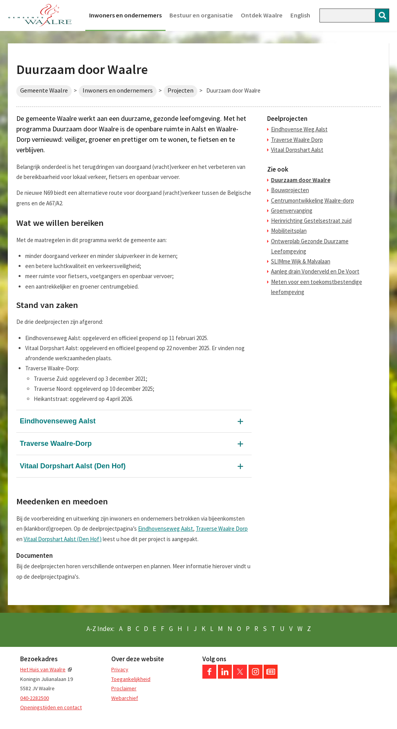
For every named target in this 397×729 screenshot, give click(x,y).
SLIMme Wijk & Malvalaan (300, 261)
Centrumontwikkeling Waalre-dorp (312, 200)
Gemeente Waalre (44, 90)
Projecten (180, 90)
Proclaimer (123, 688)
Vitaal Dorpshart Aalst (297, 149)
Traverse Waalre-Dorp (55, 443)
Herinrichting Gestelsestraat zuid (311, 220)
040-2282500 (34, 698)
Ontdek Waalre (262, 15)
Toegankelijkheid (130, 679)
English (300, 15)
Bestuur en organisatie (201, 15)
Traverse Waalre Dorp (222, 528)
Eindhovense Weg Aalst (299, 129)
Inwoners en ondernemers (125, 15)
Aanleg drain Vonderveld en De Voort (315, 271)
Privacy (119, 669)
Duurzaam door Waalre (300, 180)
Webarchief (124, 698)
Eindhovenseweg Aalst (57, 421)
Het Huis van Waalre (43, 669)
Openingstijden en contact (51, 707)
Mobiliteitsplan (289, 230)
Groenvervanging (291, 210)
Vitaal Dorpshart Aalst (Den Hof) (73, 466)
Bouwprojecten (290, 190)
